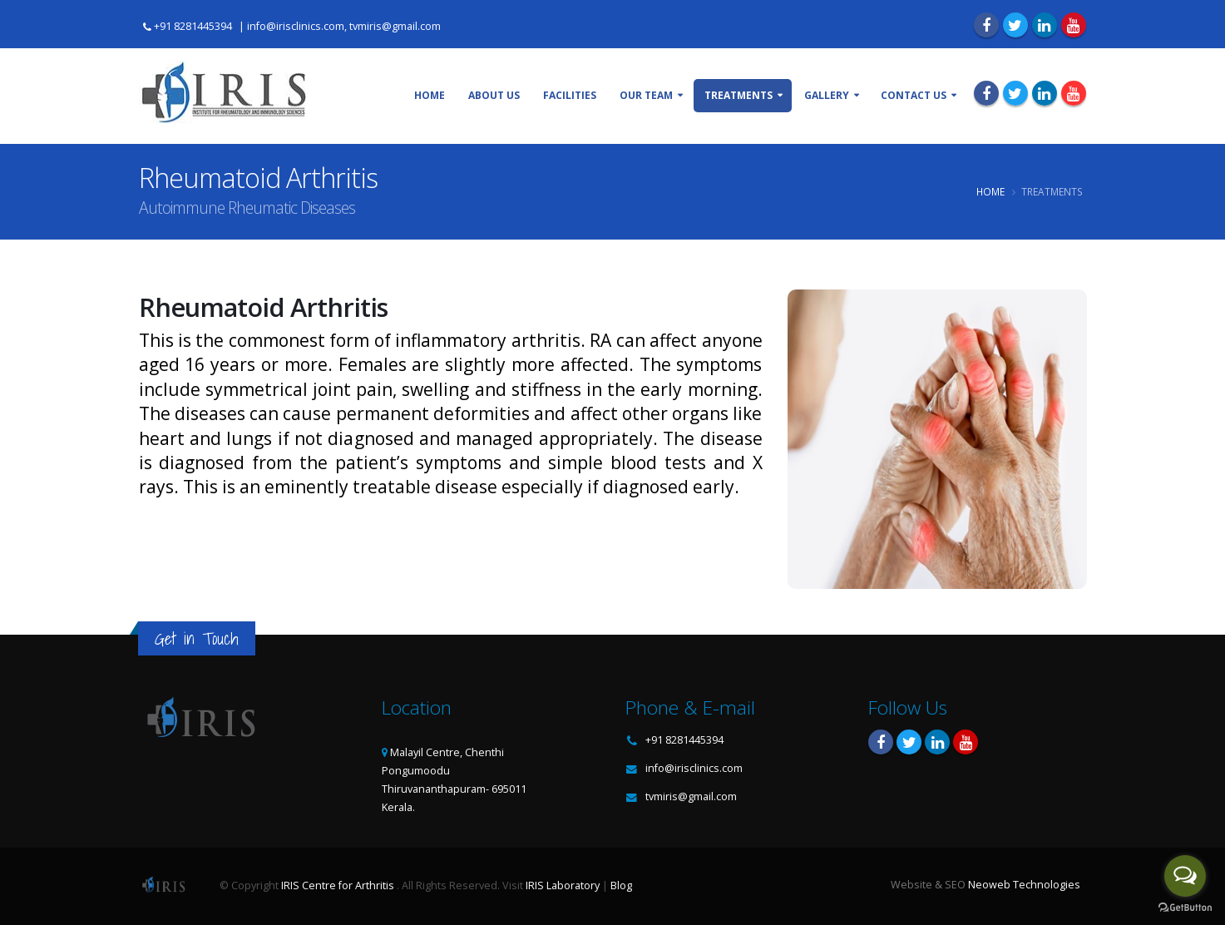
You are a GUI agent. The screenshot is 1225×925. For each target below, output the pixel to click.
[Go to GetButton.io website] (1185, 908)
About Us (494, 95)
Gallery (826, 95)
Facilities (569, 95)
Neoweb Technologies (1024, 885)
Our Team (646, 95)
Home (429, 95)
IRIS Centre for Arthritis (337, 885)
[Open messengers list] (1185, 876)
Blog (621, 885)
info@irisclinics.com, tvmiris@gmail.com (344, 26)
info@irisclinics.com (694, 768)
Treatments (738, 95)
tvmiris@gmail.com (691, 796)
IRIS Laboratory (563, 885)
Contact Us (913, 95)
